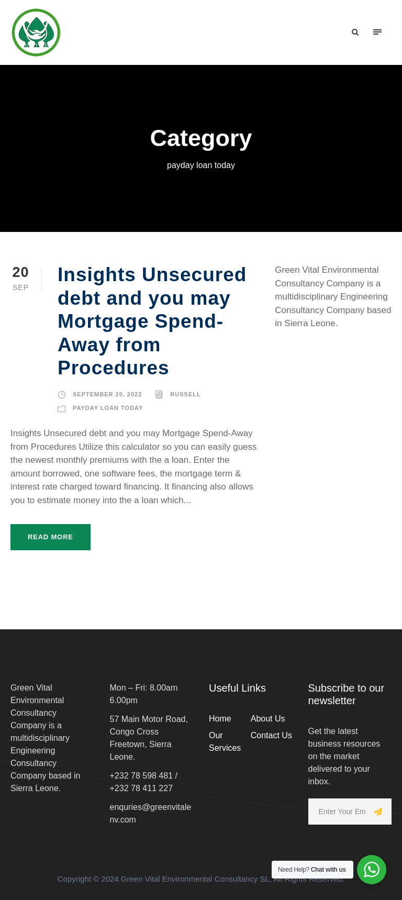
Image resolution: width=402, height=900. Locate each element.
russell (185, 394)
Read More (50, 537)
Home (220, 718)
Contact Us (271, 735)
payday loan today (108, 408)
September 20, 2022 (107, 394)
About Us (268, 718)
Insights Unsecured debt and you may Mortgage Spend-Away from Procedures (152, 321)
